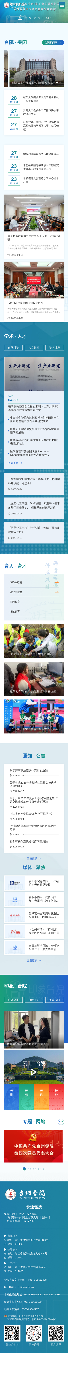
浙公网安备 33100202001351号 (23, 1337)
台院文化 (33, 1019)
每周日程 (9, 1234)
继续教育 (34, 631)
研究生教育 (34, 611)
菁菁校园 (54, 1019)
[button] (20, 36)
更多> (49, 36)
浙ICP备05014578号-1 (44, 1340)
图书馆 (46, 1238)
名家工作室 (13, 1241)
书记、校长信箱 (28, 1234)
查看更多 (15, 498)
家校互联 (29, 1241)
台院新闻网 (53, 60)
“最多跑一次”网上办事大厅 (23, 1238)
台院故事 (13, 1019)
